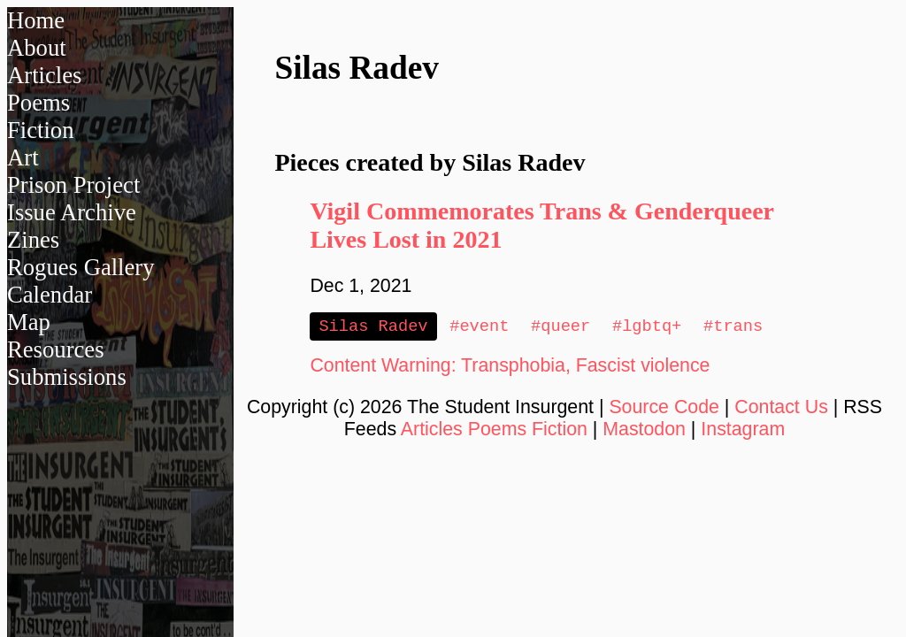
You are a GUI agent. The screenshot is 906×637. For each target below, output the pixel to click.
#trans (733, 327)
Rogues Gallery (81, 267)
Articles (44, 75)
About (36, 48)
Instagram (743, 430)
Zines (33, 239)
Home (36, 20)
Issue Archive (71, 212)
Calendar (49, 294)
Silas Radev (373, 327)
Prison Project (73, 185)
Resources (55, 349)
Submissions (67, 377)
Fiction (40, 130)
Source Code (664, 408)
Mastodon (644, 430)
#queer (560, 327)
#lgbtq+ (646, 327)
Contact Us (781, 408)
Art (23, 157)
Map (28, 322)
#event (479, 327)
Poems (38, 102)
